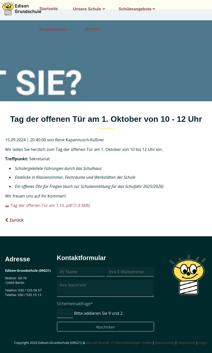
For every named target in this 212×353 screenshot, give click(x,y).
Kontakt (93, 29)
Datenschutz (164, 342)
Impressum (186, 342)
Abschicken (105, 326)
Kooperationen (53, 29)
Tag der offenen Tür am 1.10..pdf (50, 205)
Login (203, 342)
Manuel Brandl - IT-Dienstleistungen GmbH (119, 342)
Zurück (16, 220)
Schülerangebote (135, 9)
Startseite (48, 9)
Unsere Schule (87, 9)
